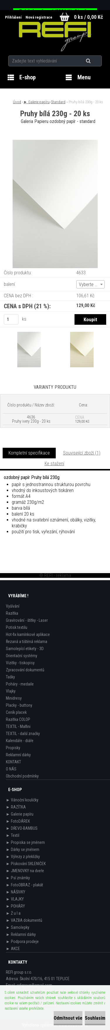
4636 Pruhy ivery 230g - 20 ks (31, 419)
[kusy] (11, 319)
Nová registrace (39, 17)
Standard (58, 102)
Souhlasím (95, 1018)
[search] (95, 61)
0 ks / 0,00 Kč (88, 17)
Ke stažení (54, 463)
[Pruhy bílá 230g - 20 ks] (55, 142)
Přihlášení (14, 17)
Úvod (17, 102)
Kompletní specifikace (29, 453)
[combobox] (90, 284)
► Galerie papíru (36, 102)
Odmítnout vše (68, 1018)
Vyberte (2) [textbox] (89, 284)
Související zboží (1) (81, 453)
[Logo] (55, 36)
